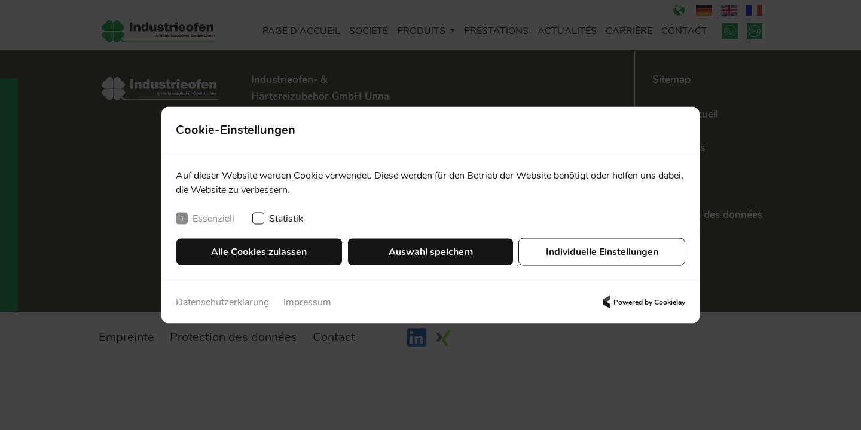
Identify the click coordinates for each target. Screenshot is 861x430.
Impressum (307, 302)
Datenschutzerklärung (222, 302)
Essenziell (205, 218)
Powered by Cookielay (642, 302)
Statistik (277, 218)
